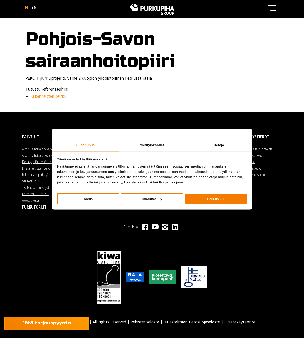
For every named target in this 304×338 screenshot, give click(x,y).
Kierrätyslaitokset (253, 155)
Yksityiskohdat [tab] (152, 145)
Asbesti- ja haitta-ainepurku (38, 155)
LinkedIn (175, 226)
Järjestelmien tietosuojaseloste (192, 321)
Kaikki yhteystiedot (255, 174)
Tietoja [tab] (218, 145)
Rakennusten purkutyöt (35, 174)
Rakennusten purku (48, 96)
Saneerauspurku (31, 181)
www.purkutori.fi (32, 200)
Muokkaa (152, 199)
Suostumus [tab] (85, 145)
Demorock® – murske (35, 193)
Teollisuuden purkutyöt (35, 187)
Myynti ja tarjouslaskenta (258, 149)
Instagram (165, 226)
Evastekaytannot (239, 321)
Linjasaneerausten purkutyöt (38, 168)
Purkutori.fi (34, 207)
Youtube (155, 226)
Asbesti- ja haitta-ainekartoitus (39, 149)
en (34, 7)
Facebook (145, 226)
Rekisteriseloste (145, 321)
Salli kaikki (215, 199)
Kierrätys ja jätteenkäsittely (37, 161)
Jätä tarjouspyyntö (46, 323)
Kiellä (88, 199)
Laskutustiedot (252, 168)
